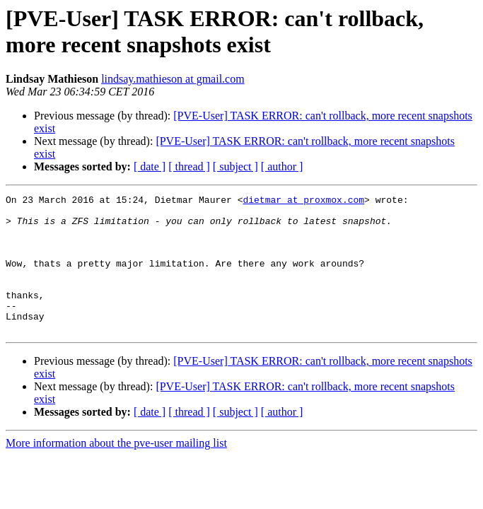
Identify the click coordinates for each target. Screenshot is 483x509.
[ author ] (282, 166)
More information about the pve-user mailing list (116, 470)
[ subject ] (235, 166)
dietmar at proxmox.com (303, 201)
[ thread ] (189, 166)
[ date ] (149, 166)
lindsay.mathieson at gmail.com (172, 79)
